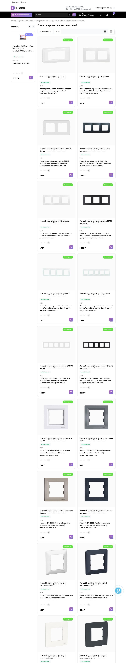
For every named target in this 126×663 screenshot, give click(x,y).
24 (57, 31)
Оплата (23, 2)
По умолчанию (45, 31)
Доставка (15, 2)
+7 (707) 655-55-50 (104, 8)
